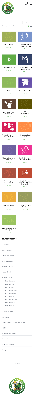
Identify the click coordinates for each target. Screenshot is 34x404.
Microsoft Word (9, 305)
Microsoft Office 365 (10, 293)
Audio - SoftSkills (7, 250)
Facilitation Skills (8, 44)
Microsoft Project (10, 302)
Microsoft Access (10, 281)
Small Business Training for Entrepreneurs (14, 322)
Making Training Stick (25, 90)
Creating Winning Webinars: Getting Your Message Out (25, 182)
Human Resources (7, 266)
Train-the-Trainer (6, 339)
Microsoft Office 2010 (11, 290)
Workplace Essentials (8, 344)
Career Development (8, 255)
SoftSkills (4, 328)
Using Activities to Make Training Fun (9, 228)
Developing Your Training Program (9, 181)
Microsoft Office (9, 287)
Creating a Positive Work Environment (25, 45)
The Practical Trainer (9, 67)
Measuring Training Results (8, 206)
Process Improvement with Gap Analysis (8, 135)
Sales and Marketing (8, 311)
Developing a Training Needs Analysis (25, 68)
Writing (4, 350)
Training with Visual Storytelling (8, 112)
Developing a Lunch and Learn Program (25, 158)
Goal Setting (8, 90)
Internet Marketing (7, 272)
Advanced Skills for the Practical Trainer (8, 158)
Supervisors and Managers (9, 333)
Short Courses (6, 317)
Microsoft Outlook (10, 296)
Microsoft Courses (7, 277)
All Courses (5, 244)
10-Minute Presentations (25, 112)
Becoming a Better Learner (25, 135)
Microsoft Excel (9, 284)
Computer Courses (7, 261)
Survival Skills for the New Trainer (25, 206)
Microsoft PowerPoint (11, 299)
